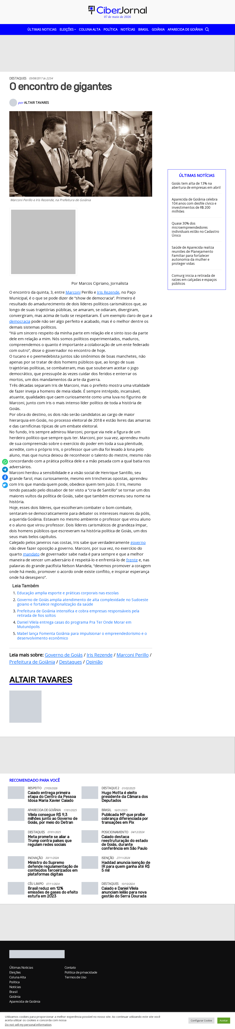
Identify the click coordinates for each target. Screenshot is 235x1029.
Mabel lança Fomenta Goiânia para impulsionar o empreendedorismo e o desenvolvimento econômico (82, 635)
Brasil (143, 29)
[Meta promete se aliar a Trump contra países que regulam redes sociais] (16, 837)
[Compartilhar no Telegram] (5, 470)
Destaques (70, 662)
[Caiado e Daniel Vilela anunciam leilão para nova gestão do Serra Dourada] (90, 889)
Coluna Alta (89, 29)
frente (132, 560)
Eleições (67, 29)
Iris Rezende (108, 292)
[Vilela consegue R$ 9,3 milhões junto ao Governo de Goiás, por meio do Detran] (16, 815)
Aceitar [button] (224, 1020)
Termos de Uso (75, 977)
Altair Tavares (36, 102)
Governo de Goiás (64, 655)
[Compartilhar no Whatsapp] (5, 462)
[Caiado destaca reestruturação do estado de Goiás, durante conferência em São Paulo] (90, 837)
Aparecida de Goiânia (185, 29)
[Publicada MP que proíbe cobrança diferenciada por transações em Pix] (90, 815)
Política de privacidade (81, 972)
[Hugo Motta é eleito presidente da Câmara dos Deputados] (90, 793)
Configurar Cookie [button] (201, 1020)
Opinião (94, 662)
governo (138, 542)
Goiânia (158, 29)
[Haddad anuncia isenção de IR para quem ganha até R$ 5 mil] (90, 863)
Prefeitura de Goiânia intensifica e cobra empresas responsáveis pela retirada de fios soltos (78, 613)
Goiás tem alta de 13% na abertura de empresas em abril (196, 186)
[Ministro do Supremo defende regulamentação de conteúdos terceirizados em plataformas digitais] (16, 863)
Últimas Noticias (41, 29)
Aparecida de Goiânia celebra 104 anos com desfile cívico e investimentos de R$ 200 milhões (195, 205)
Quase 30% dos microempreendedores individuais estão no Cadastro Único (195, 230)
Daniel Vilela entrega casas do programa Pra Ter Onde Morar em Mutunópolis (74, 624)
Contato (70, 967)
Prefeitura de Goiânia (32, 662)
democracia (19, 321)
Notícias (128, 29)
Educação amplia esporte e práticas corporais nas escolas (68, 593)
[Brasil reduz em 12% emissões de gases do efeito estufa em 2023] (16, 889)
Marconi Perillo (133, 655)
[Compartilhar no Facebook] (5, 477)
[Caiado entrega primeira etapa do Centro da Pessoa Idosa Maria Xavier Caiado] (16, 793)
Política (110, 29)
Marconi (73, 292)
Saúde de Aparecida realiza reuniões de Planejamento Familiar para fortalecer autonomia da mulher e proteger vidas (193, 256)
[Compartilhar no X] (5, 485)
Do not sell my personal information (28, 1024)
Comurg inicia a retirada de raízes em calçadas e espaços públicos (194, 280)
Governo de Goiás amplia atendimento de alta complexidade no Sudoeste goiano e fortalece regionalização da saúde (82, 601)
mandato (31, 554)
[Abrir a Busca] (206, 29)
